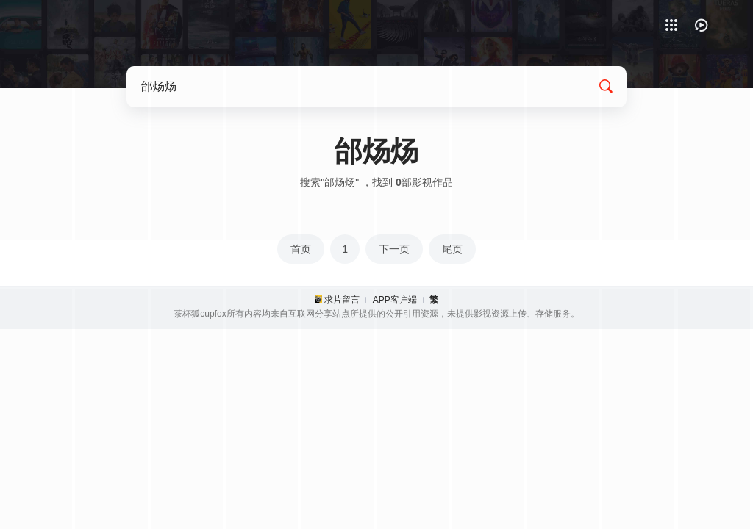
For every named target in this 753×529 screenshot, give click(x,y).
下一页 (394, 249)
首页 (300, 249)
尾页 (452, 249)
